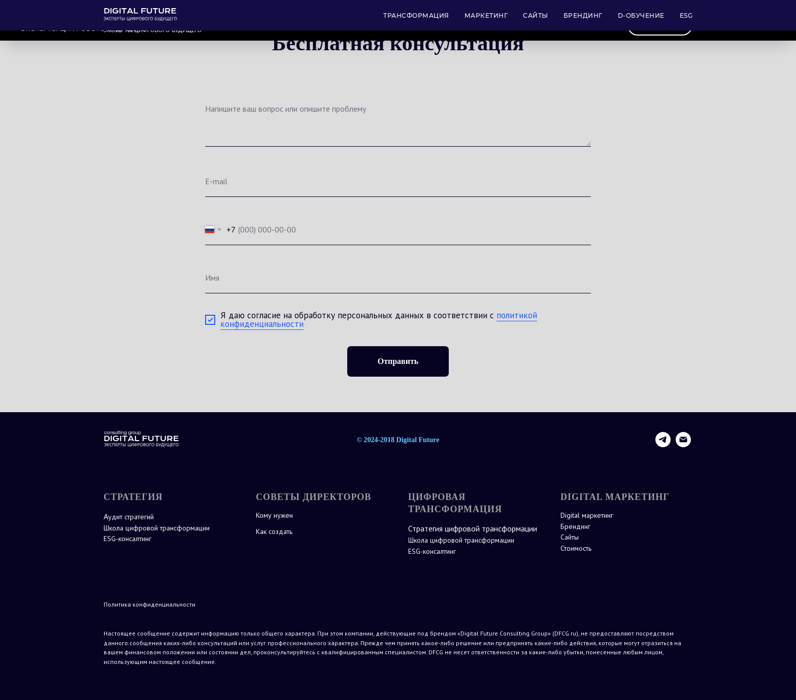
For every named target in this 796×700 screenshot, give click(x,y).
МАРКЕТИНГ (450, 25)
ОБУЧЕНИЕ (555, 25)
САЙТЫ (504, 25)
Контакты (660, 25)
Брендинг (575, 526)
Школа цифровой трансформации (157, 527)
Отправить (398, 361)
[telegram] (663, 444)
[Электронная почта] (683, 444)
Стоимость (575, 548)
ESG (599, 25)
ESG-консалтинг (127, 538)
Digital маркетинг (586, 515)
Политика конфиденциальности (149, 604)
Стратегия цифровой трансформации (472, 528)
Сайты (569, 537)
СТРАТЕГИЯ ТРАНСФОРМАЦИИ (351, 25)
